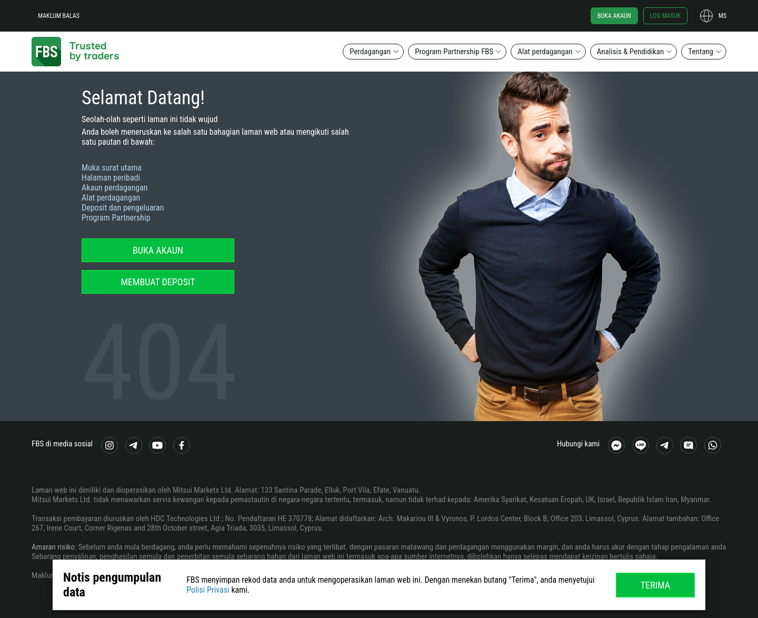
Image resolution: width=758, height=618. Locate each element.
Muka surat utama (112, 168)
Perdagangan (370, 51)
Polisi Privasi (208, 590)
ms (722, 15)
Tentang (700, 51)
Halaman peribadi (111, 178)
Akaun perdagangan (115, 188)
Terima (656, 585)
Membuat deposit (158, 281)
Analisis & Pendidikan (630, 51)
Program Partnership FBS (454, 51)
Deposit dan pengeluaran (123, 208)
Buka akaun (614, 15)
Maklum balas (58, 15)
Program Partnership (116, 218)
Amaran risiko (53, 547)
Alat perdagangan (544, 51)
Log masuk (665, 15)
